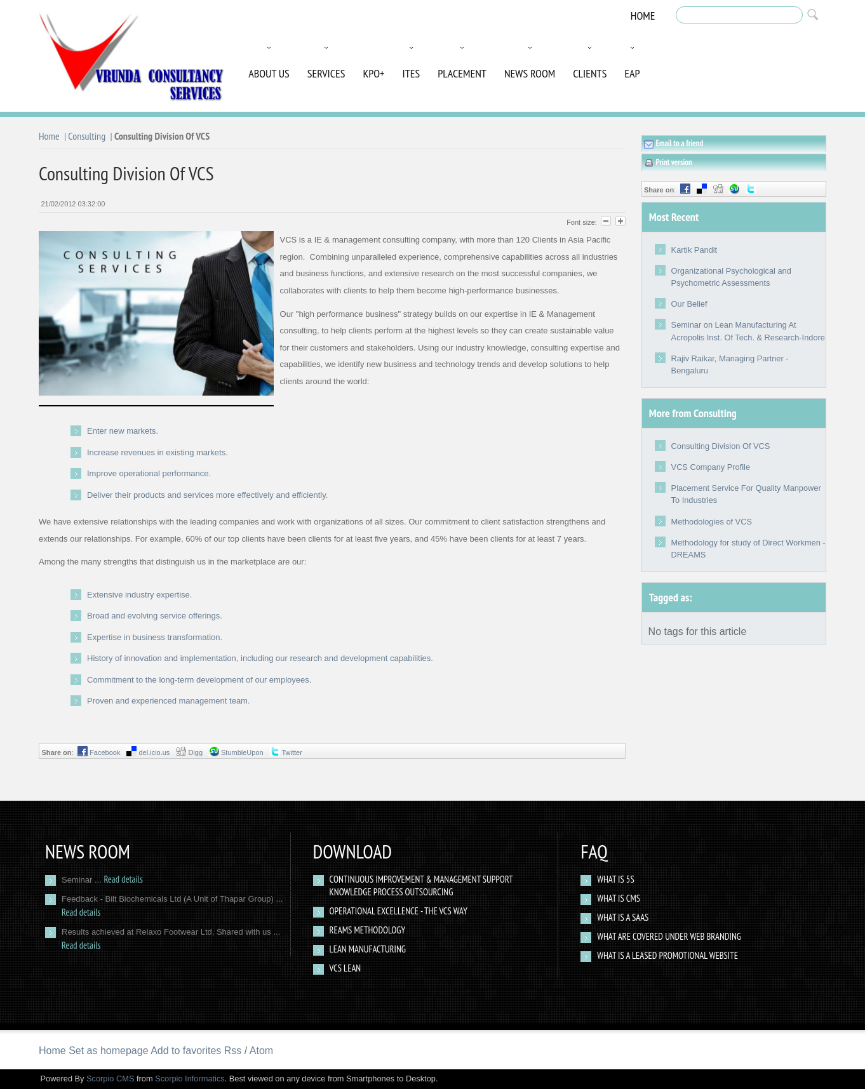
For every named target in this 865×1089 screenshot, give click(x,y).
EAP (632, 73)
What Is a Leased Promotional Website (667, 955)
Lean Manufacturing (368, 949)
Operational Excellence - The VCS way (398, 911)
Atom (261, 1050)
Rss (233, 1050)
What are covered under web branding (669, 936)
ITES (411, 73)
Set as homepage (108, 1050)
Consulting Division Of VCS (720, 446)
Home (643, 15)
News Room (529, 73)
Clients (590, 73)
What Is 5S (615, 879)
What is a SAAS (622, 917)
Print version (668, 162)
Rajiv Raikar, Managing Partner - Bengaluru (730, 364)
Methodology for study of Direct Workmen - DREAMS (748, 548)
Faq (593, 851)
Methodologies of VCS (711, 521)
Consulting (86, 136)
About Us (269, 73)
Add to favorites (186, 1050)
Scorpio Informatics (190, 1078)
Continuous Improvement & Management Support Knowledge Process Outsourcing (421, 885)
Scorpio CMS (110, 1078)
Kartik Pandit (694, 250)
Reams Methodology (368, 930)
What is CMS (618, 898)
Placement (462, 73)
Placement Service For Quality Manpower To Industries (746, 494)
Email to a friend (673, 143)
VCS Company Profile (710, 467)
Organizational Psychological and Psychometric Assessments (731, 277)
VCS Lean (345, 968)
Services (326, 73)
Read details (123, 879)
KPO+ (373, 73)
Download (352, 851)
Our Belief (689, 304)
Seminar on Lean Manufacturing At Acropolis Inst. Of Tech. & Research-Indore (748, 331)
